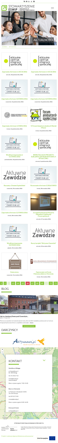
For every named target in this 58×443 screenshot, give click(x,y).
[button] (2, 349)
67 (32, 283)
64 (18, 283)
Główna (4, 46)
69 (42, 283)
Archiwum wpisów (29, 326)
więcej (31, 322)
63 (13, 283)
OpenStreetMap (54, 418)
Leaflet (46, 418)
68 (37, 283)
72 (51, 283)
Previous (2, 302)
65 (23, 283)
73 (56, 283)
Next (55, 302)
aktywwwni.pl (29, 436)
